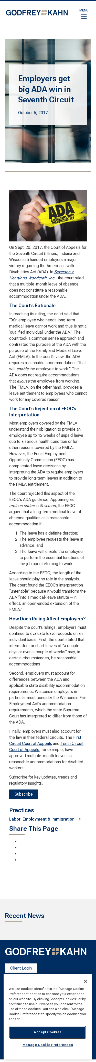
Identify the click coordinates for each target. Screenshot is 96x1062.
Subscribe (24, 794)
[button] (84, 14)
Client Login (21, 968)
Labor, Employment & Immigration (41, 819)
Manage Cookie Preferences (48, 1045)
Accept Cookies (48, 1032)
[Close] (85, 981)
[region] (48, 1016)
